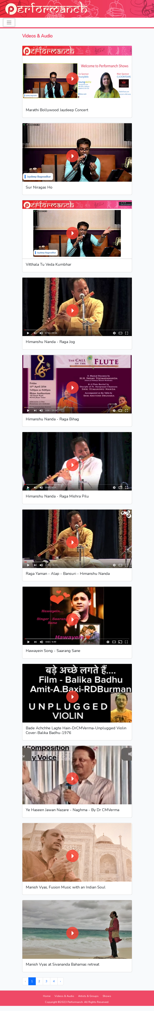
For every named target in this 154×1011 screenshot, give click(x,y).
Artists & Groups (88, 996)
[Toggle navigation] (9, 22)
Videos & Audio (64, 996)
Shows (107, 996)
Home (46, 996)
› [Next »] (60, 981)
